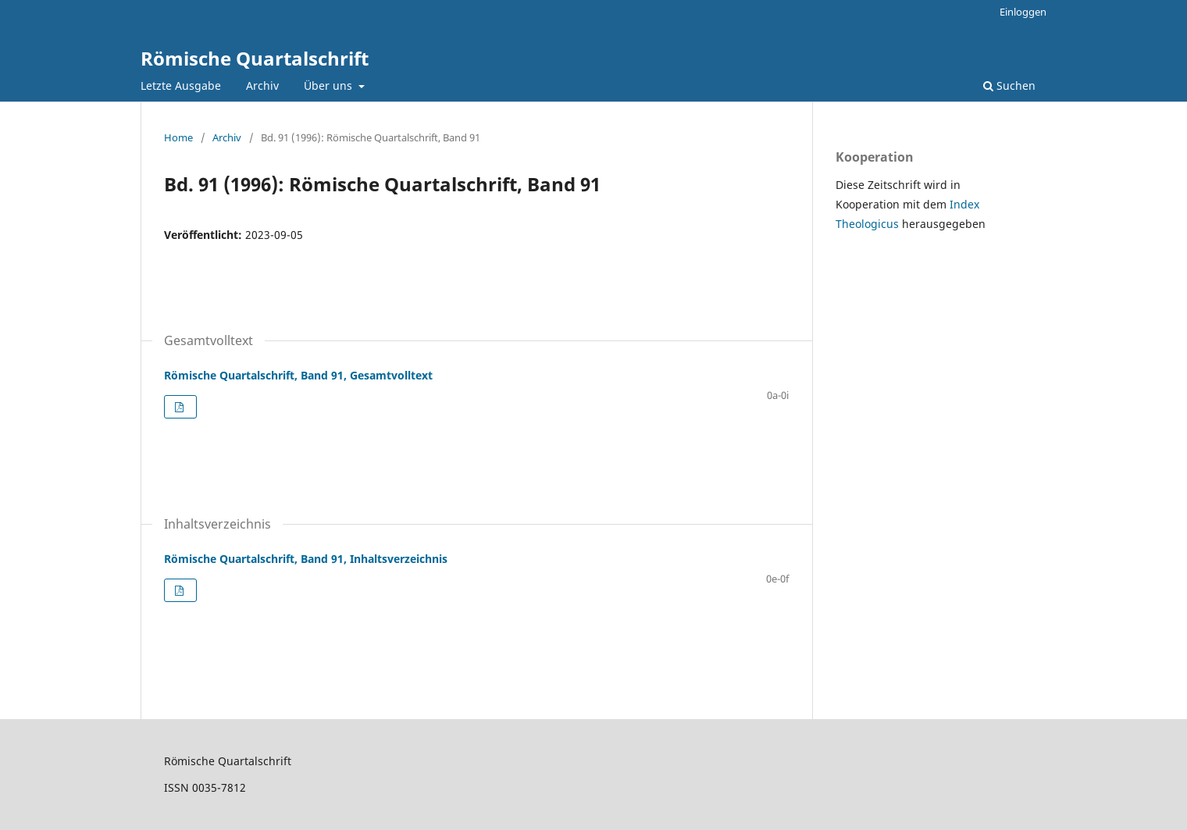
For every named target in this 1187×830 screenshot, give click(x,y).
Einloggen (1023, 12)
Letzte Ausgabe (181, 85)
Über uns (329, 85)
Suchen (1009, 85)
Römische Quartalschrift (255, 58)
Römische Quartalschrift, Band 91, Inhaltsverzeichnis (305, 558)
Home (178, 137)
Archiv (262, 85)
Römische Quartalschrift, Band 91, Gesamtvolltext (298, 375)
